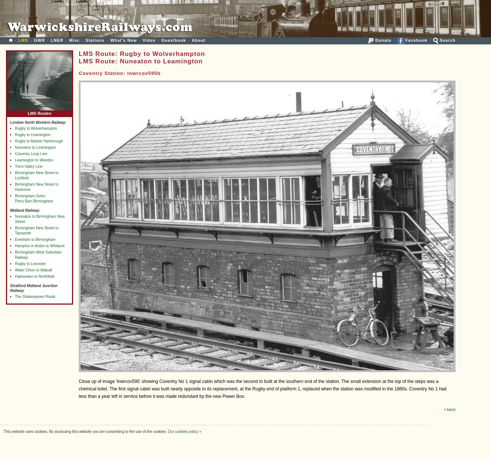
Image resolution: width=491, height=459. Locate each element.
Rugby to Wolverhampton (36, 128)
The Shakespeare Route (35, 297)
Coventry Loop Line (31, 154)
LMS (23, 40)
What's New (123, 40)
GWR (39, 40)
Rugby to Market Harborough (39, 141)
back (450, 409)
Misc (74, 40)
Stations (94, 40)
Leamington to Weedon (34, 160)
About (199, 40)
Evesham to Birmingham (35, 240)
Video (149, 40)
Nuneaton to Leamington (35, 147)
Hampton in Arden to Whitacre (40, 246)
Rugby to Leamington (32, 135)
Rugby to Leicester (30, 264)
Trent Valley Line (29, 166)
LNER (57, 40)
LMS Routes (39, 112)
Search (444, 40)
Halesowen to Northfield (34, 276)
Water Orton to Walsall (33, 270)
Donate (379, 40)
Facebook (412, 40)
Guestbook (173, 40)
